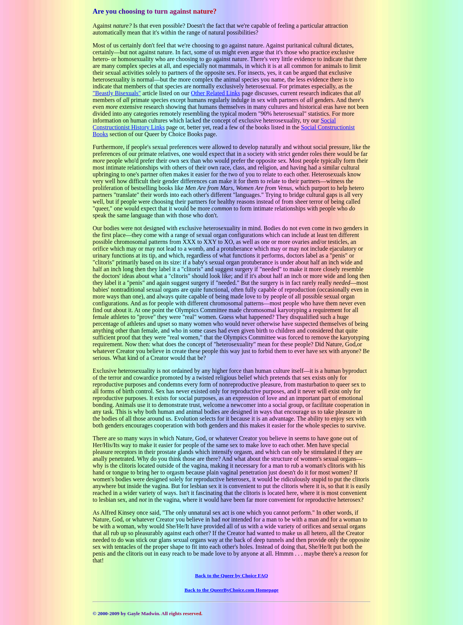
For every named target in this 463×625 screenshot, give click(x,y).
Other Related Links (215, 93)
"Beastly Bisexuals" (117, 93)
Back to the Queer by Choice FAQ (231, 575)
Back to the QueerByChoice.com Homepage (232, 590)
